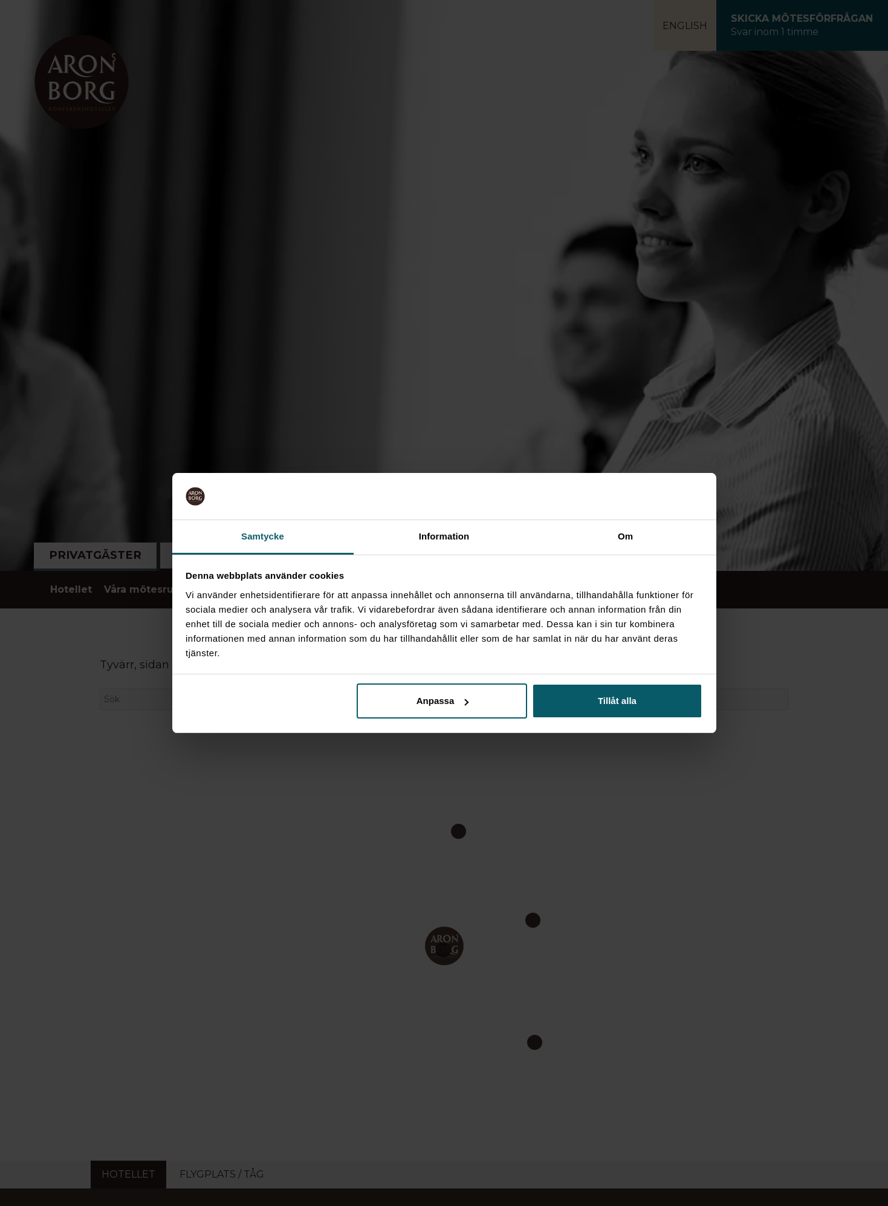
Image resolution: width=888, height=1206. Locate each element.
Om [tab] (625, 536)
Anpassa (442, 701)
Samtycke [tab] (262, 536)
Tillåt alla (617, 701)
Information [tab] (444, 536)
